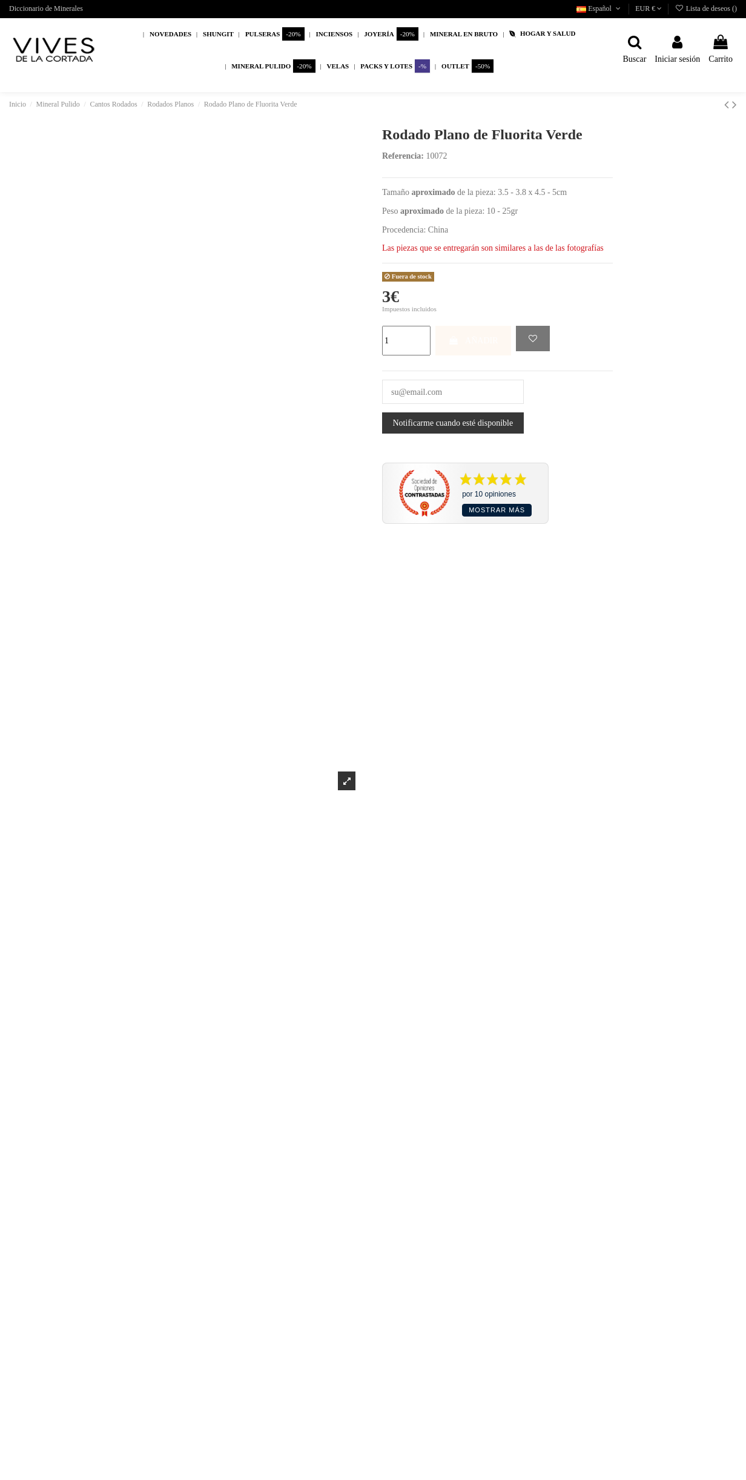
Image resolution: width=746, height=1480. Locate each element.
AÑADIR (473, 340)
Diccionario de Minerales (46, 8)
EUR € (648, 8)
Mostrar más (497, 510)
